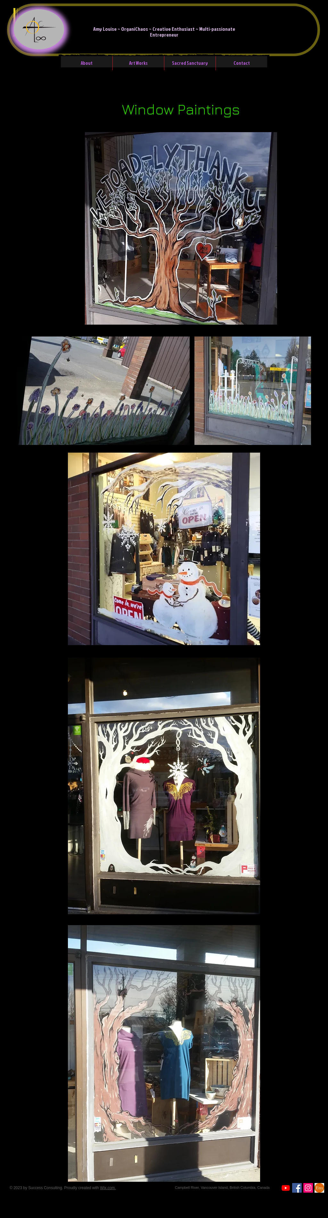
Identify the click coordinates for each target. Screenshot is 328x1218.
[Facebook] (297, 1188)
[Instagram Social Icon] (308, 1188)
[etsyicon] (319, 1188)
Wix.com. (108, 1188)
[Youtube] (286, 1188)
